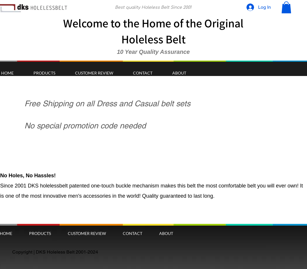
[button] (286, 7)
